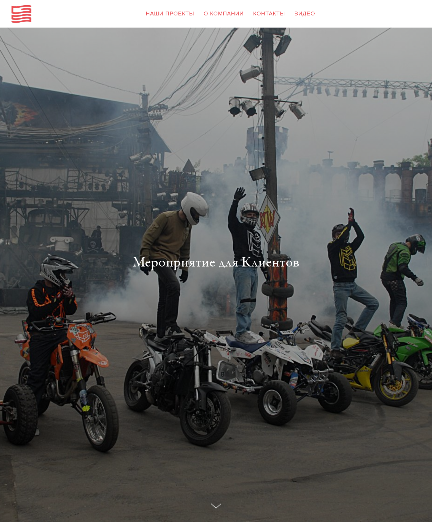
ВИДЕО (305, 13)
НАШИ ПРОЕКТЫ (170, 13)
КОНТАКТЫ (269, 13)
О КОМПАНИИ (224, 13)
